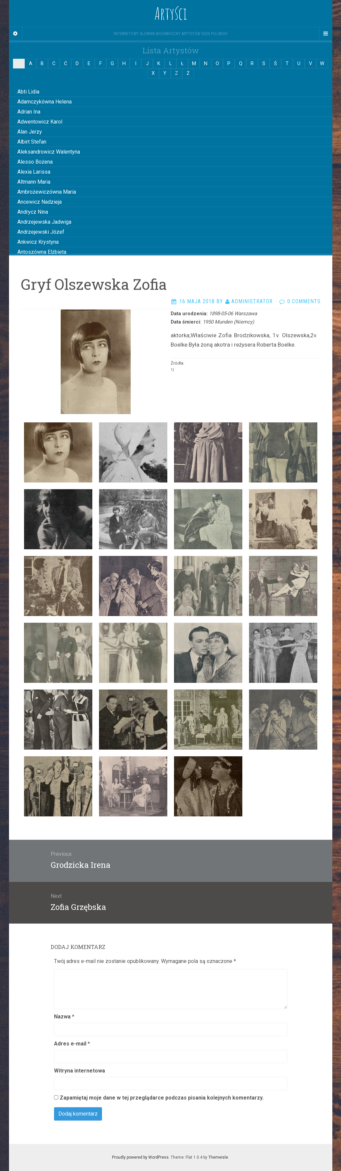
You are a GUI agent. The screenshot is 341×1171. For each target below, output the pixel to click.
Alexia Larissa (33, 172)
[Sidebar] (15, 33)
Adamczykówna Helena (44, 102)
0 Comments (304, 301)
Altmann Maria (33, 182)
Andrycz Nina (32, 212)
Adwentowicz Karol (39, 122)
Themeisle (218, 1157)
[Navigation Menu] (325, 33)
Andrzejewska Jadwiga (44, 222)
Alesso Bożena (35, 162)
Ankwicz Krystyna (38, 242)
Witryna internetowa (79, 1070)
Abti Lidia (28, 91)
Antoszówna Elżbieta (41, 252)
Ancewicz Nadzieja (39, 202)
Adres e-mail (72, 1043)
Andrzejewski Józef (40, 232)
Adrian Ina (28, 112)
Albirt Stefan (31, 142)
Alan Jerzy (29, 132)
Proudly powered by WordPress (140, 1157)
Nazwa (64, 1016)
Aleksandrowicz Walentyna (48, 152)
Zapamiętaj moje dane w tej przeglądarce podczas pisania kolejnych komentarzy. (162, 1098)
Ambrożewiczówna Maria (46, 192)
